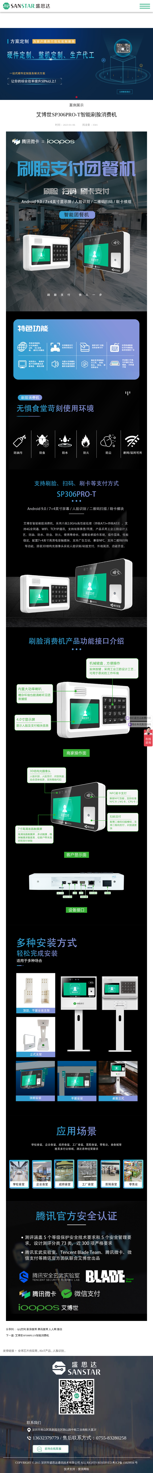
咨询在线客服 (49, 1449)
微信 (59, 1329)
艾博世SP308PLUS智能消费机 (32, 1335)
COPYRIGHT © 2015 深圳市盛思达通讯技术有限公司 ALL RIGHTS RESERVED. (63, 1462)
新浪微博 (31, 1329)
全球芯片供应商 (27, 1350)
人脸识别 (58, 1350)
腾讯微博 (43, 1329)
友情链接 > (9, 1350)
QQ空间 (21, 1329)
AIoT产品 (45, 1350)
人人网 (52, 1329)
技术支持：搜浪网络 (76, 1469)
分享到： (11, 1329)
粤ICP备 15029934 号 (125, 1462)
